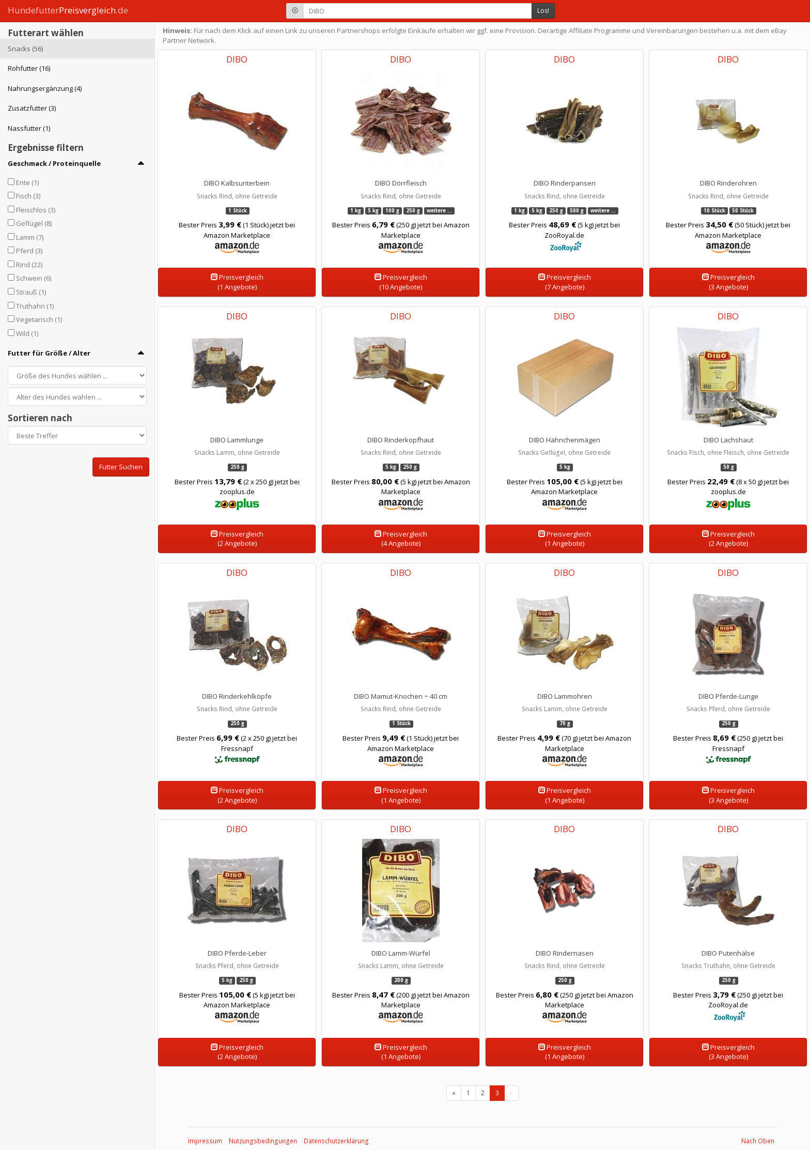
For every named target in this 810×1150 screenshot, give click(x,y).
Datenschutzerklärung (336, 1141)
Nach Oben (757, 1141)
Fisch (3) (28, 196)
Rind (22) (29, 264)
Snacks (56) (25, 48)
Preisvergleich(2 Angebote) (237, 538)
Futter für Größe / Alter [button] (49, 353)
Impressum (205, 1141)
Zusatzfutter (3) (32, 108)
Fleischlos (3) (35, 209)
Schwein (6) (33, 278)
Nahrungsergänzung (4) (45, 88)
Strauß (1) (31, 292)
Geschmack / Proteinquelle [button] (54, 163)
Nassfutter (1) (29, 128)
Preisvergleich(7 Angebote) (564, 282)
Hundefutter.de (68, 10)
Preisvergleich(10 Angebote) (401, 282)
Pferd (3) (29, 250)
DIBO (236, 59)
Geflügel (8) (34, 223)
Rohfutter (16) (29, 68)
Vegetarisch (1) (39, 319)
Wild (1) (27, 333)
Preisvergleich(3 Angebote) (728, 282)
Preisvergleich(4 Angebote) (401, 538)
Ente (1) (27, 182)
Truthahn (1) (35, 306)
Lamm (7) (29, 237)
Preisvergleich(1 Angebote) (237, 282)
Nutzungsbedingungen (263, 1141)
